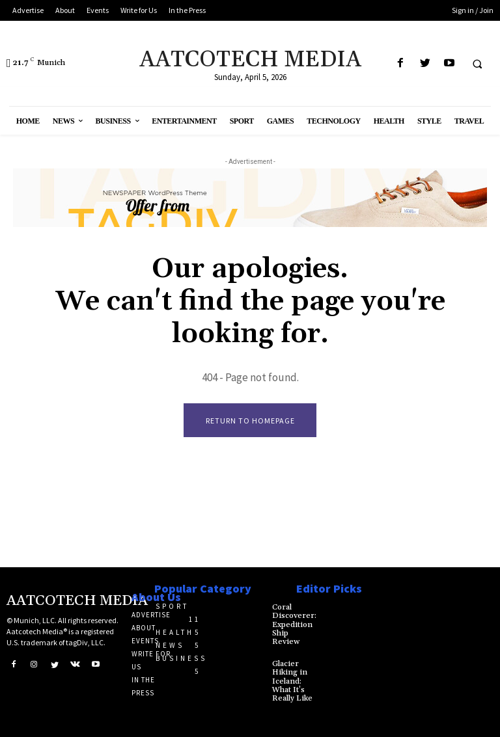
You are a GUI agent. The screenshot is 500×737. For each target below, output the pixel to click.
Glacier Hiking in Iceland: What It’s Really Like (292, 681)
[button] (477, 63)
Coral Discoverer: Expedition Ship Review (294, 624)
